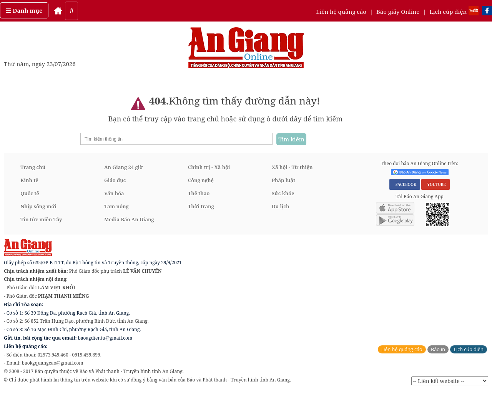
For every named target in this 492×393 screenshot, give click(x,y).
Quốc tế (29, 193)
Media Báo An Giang (129, 219)
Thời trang (201, 206)
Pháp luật (283, 180)
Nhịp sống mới (38, 206)
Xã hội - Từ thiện (292, 167)
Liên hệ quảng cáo (341, 11)
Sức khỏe (283, 193)
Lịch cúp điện (448, 11)
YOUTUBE (435, 184)
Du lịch (280, 206)
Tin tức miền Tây (41, 219)
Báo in (438, 349)
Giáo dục (115, 180)
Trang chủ (32, 167)
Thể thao (198, 193)
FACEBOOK (404, 184)
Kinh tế (29, 180)
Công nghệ (201, 180)
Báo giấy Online (397, 11)
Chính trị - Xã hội (209, 167)
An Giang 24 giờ (123, 167)
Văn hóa (114, 193)
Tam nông (116, 206)
